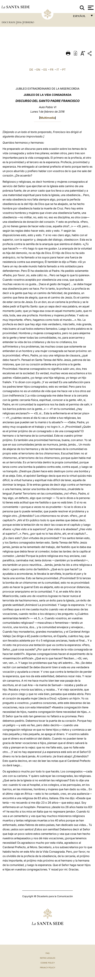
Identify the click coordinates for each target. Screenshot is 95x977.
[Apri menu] (90, 8)
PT (64, 69)
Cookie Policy (47, 963)
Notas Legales (47, 958)
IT (58, 69)
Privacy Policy (47, 967)
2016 (19, 22)
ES (45, 69)
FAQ (47, 953)
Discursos (9, 22)
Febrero (28, 22)
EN (38, 69)
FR (51, 69)
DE (31, 69)
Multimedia (47, 117)
